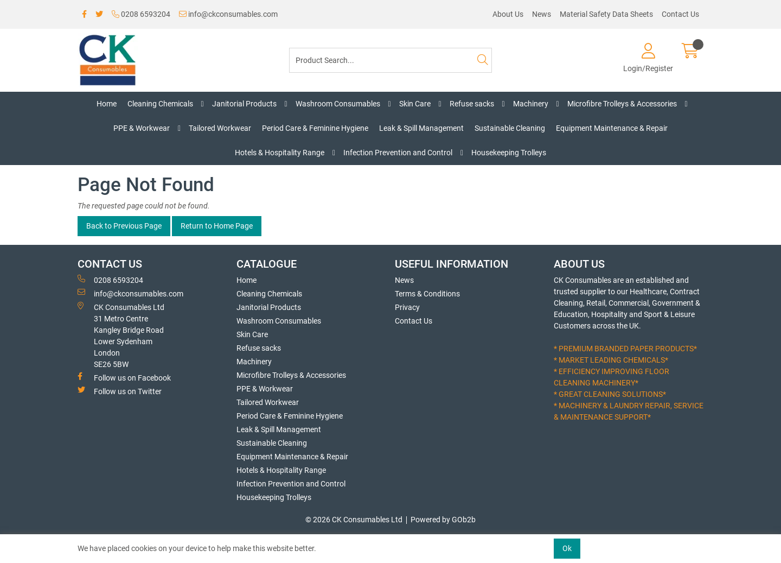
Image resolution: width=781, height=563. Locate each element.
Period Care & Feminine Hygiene (315, 128)
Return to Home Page (217, 226)
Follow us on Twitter (120, 391)
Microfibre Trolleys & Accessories (622, 103)
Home (107, 103)
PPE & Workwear (141, 128)
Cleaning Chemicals (160, 103)
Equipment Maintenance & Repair (612, 128)
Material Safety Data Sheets (606, 14)
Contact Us (680, 14)
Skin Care (415, 103)
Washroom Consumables (338, 103)
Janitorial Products (244, 103)
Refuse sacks (472, 103)
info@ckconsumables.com (228, 14)
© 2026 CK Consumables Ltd (353, 519)
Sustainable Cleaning (510, 128)
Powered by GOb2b (443, 519)
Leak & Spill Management (421, 128)
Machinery (530, 103)
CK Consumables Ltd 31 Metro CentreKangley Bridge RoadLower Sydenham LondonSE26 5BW (121, 335)
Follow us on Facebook (124, 377)
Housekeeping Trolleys (508, 152)
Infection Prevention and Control (397, 152)
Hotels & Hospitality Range (279, 152)
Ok (567, 548)
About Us (507, 14)
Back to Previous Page (124, 226)
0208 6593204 (141, 14)
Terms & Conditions (427, 293)
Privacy (407, 307)
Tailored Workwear (220, 128)
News (541, 14)
